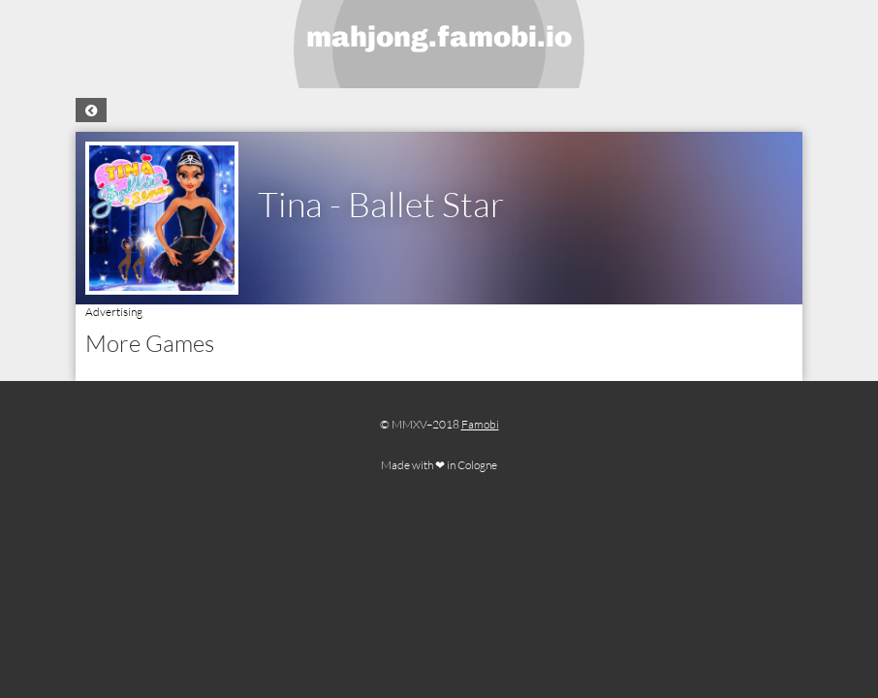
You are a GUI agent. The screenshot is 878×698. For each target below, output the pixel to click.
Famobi (480, 424)
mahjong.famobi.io (439, 36)
